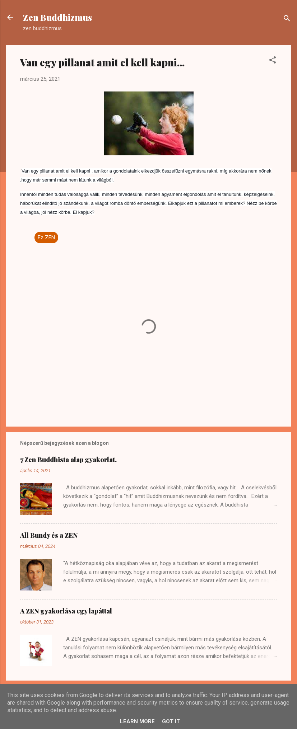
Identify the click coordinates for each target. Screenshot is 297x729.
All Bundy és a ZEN (49, 535)
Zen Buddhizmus (57, 17)
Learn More (137, 721)
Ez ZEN (46, 237)
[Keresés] (287, 19)
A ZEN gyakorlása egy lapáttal (66, 611)
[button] (272, 61)
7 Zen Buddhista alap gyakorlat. (68, 459)
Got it (171, 721)
